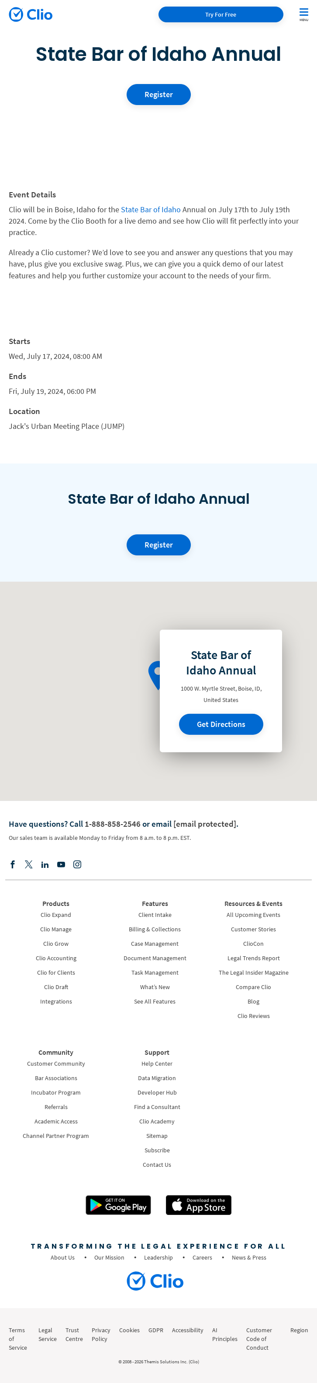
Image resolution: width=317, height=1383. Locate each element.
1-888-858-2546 (113, 823)
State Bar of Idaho (150, 209)
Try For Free (220, 14)
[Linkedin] (45, 865)
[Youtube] (61, 865)
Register (159, 94)
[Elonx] (29, 865)
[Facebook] (13, 865)
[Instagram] (77, 865)
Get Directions (221, 724)
